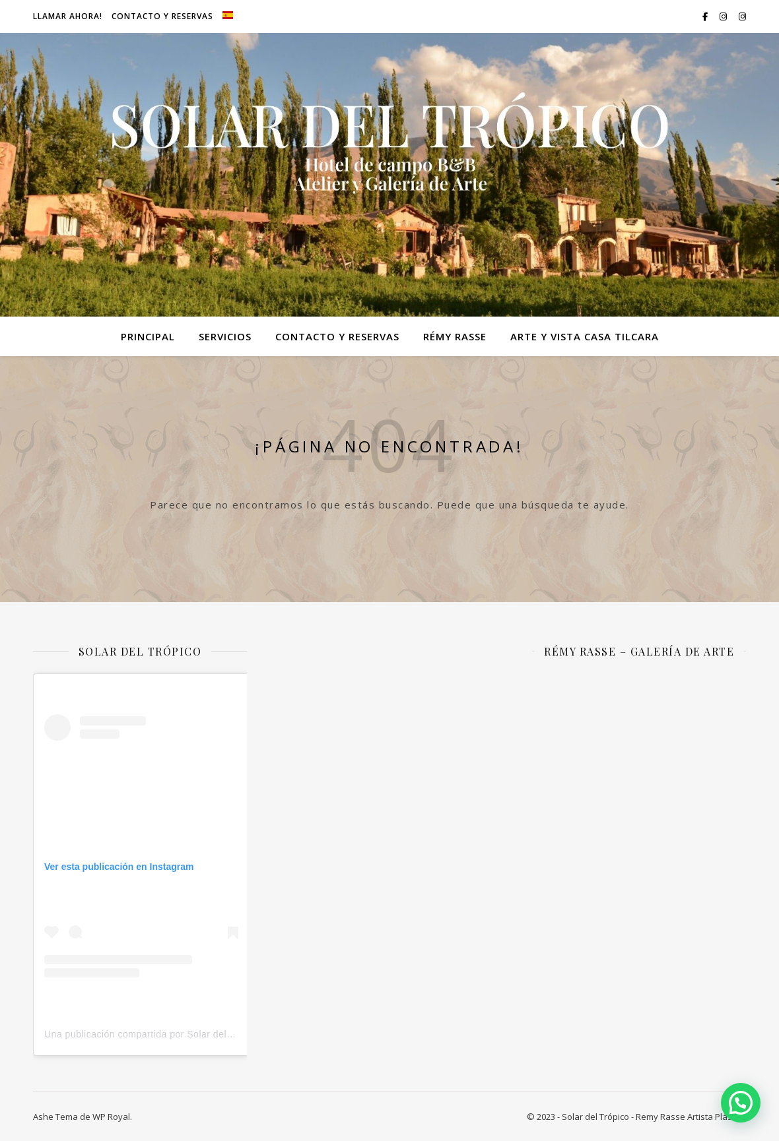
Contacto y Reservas (162, 16)
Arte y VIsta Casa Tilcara (584, 336)
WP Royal (111, 1117)
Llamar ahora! (67, 16)
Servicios (225, 336)
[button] (741, 1103)
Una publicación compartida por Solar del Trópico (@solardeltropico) (195, 1034)
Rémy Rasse (455, 336)
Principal (148, 336)
